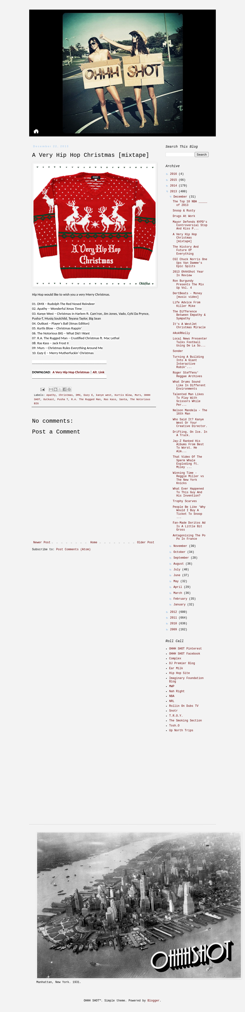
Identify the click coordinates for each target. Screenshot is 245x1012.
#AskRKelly (181, 333)
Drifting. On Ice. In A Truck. (190, 433)
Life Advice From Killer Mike (186, 304)
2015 (174, 180)
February (181, 599)
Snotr (173, 711)
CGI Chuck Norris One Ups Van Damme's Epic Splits (190, 263)
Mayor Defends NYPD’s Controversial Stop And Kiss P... (190, 225)
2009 (174, 629)
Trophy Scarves (185, 501)
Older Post (145, 542)
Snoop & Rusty (184, 210)
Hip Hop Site (179, 673)
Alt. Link (98, 372)
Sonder (178, 351)
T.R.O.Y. (176, 716)
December (181, 197)
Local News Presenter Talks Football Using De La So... (190, 342)
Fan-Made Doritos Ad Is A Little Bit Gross (189, 526)
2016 (174, 174)
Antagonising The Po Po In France (189, 537)
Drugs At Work (184, 216)
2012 (174, 612)
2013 (174, 191)
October (180, 552)
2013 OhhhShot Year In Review (188, 273)
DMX (78, 395)
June (177, 575)
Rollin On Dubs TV (183, 706)
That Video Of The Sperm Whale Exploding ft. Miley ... (187, 462)
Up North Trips (181, 730)
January (180, 604)
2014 (174, 185)
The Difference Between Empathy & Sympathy (189, 315)
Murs (138, 395)
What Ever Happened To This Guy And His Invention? (188, 492)
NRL (171, 701)
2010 (174, 623)
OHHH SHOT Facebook (184, 653)
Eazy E (88, 395)
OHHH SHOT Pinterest (185, 648)
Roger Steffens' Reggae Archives (187, 374)
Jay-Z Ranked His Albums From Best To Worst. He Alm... (188, 446)
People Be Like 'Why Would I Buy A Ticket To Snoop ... (189, 512)
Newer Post (41, 542)
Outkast (48, 399)
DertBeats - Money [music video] (187, 295)
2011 (174, 618)
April (178, 587)
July (177, 569)
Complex (175, 658)
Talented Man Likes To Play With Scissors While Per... (188, 399)
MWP (171, 686)
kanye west (103, 395)
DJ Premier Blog (182, 663)
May (176, 581)
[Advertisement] (195, 770)
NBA (171, 696)
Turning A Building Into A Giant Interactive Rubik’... (188, 362)
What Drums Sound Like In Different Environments (189, 385)
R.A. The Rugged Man (86, 399)
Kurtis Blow (123, 395)
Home (93, 542)
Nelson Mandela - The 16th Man (190, 412)
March (178, 593)
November (181, 546)
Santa (123, 399)
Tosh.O (174, 725)
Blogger (153, 1000)
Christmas (66, 395)
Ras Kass (110, 399)
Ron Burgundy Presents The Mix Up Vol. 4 (188, 284)
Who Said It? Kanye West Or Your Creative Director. (190, 423)
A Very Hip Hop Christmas (71, 372)
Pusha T (62, 399)
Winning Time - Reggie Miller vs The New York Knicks (188, 478)
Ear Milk (176, 668)
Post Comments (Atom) (73, 549)
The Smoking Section (185, 720)
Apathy (51, 395)
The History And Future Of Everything (186, 250)
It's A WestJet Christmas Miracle (189, 325)
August (179, 564)
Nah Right (177, 691)
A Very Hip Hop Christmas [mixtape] (185, 238)
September (182, 558)
